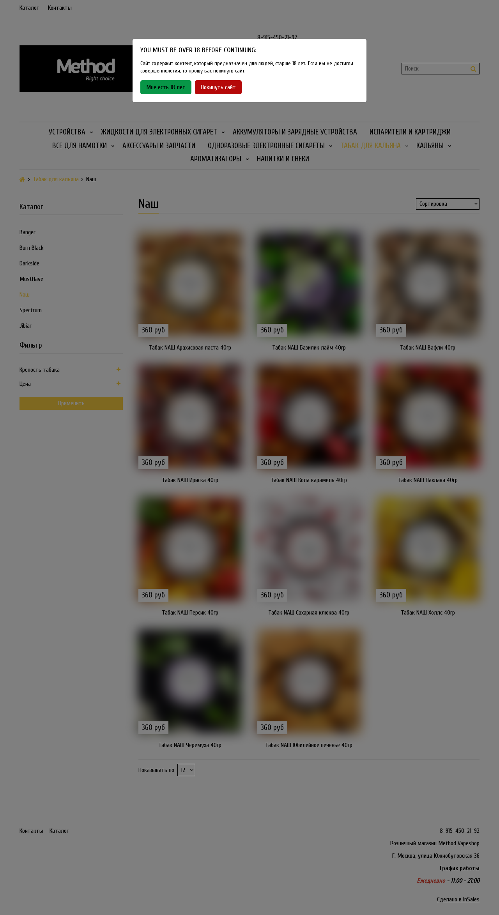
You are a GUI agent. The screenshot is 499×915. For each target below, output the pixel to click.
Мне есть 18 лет (166, 87)
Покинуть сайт (218, 87)
